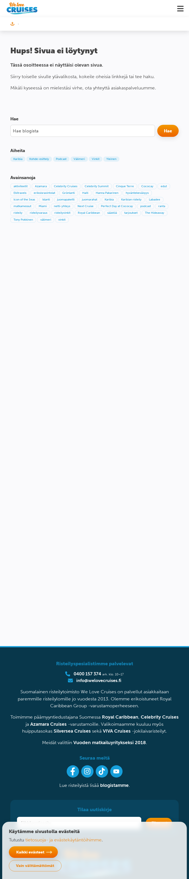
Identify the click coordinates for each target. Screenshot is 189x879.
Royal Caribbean (120, 717)
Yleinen (111, 159)
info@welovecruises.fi (98, 680)
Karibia (17, 159)
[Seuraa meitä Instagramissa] (87, 771)
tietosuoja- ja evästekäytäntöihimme (63, 840)
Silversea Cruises (72, 731)
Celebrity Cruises (160, 717)
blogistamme (114, 785)
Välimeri (79, 159)
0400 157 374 (87, 674)
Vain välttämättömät (35, 865)
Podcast (61, 159)
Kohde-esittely (39, 159)
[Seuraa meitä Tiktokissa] (102, 771)
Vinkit (95, 159)
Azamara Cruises (48, 724)
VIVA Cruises (117, 731)
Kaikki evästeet (30, 852)
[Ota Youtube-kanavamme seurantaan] (116, 771)
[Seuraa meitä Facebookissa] (73, 771)
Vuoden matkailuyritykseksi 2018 (109, 742)
